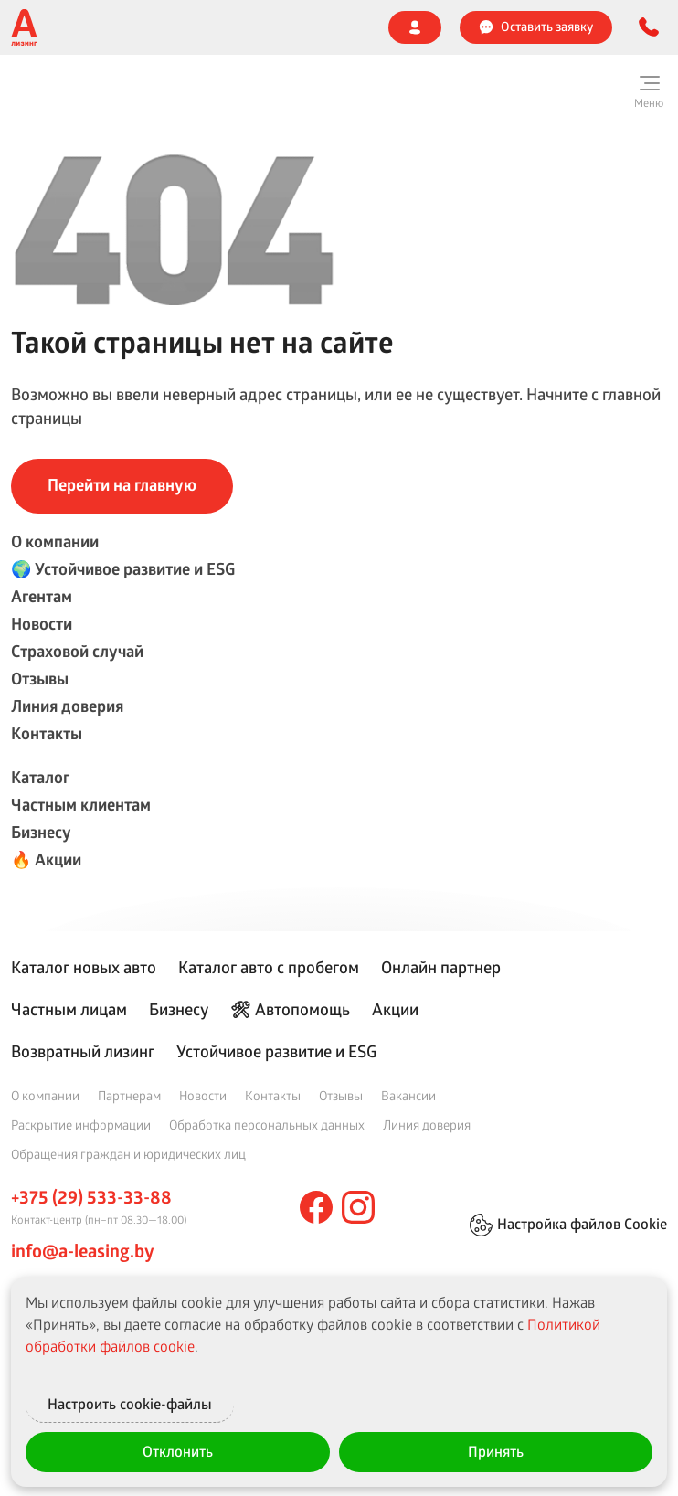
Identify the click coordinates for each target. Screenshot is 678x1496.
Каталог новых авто (83, 967)
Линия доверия (67, 706)
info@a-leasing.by (82, 1251)
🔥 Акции (46, 859)
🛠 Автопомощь (290, 1009)
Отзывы (40, 678)
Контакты (46, 733)
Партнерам (129, 1095)
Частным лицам (69, 1009)
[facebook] (316, 1207)
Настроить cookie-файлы (178, 1402)
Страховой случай (77, 651)
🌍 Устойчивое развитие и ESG (123, 568)
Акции (395, 1009)
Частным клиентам (81, 804)
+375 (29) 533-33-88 (91, 1197)
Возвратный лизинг (82, 1051)
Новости (41, 623)
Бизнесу (41, 832)
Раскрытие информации (81, 1124)
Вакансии (408, 1095)
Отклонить (178, 1451)
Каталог (40, 777)
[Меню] (648, 91)
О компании (55, 541)
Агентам (41, 596)
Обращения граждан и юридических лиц (128, 1153)
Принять (496, 1451)
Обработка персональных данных (267, 1124)
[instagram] (358, 1207)
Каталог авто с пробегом (268, 967)
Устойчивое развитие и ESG (276, 1051)
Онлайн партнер (441, 967)
